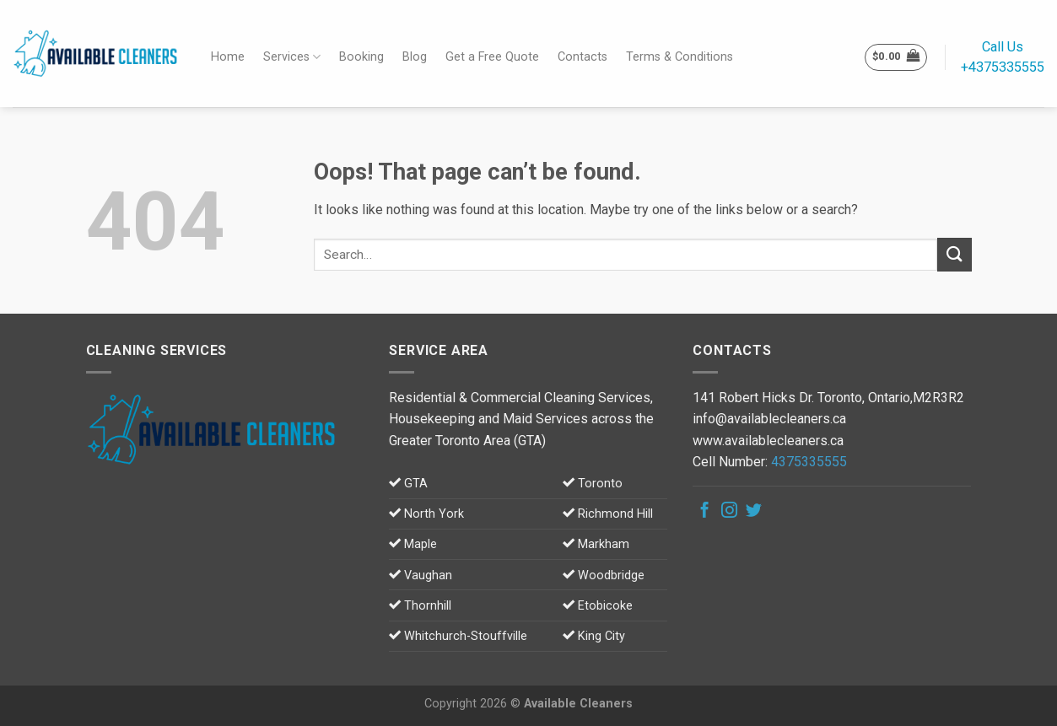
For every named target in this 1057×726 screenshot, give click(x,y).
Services (292, 57)
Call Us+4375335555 (1002, 57)
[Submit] (954, 254)
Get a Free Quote (492, 57)
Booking (361, 57)
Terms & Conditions (679, 57)
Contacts (582, 57)
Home (228, 57)
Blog (414, 57)
